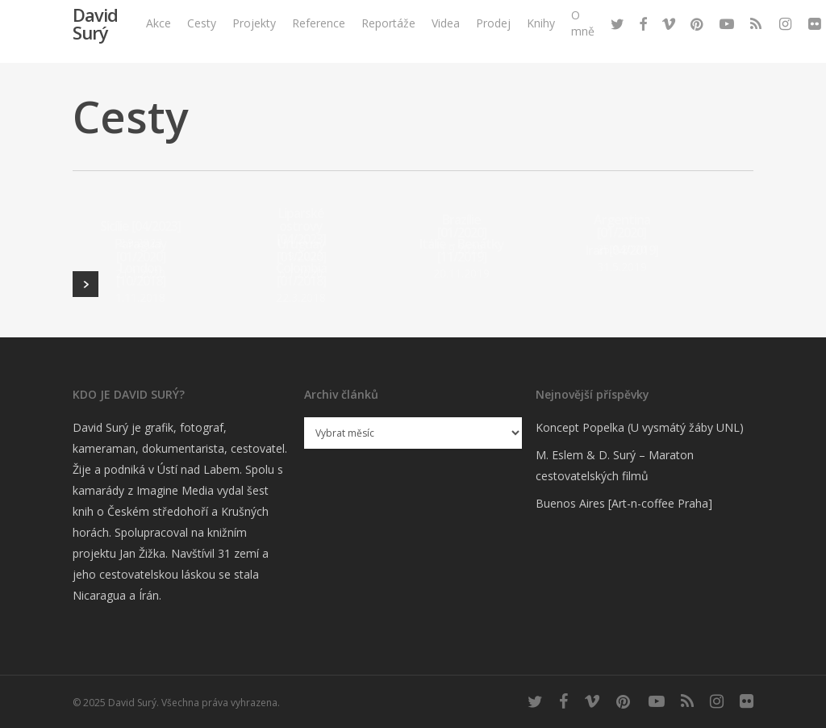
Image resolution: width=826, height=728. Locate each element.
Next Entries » (85, 284)
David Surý (95, 40)
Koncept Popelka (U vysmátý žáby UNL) (640, 427)
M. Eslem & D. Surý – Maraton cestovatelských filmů (615, 465)
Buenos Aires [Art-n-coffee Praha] (624, 503)
